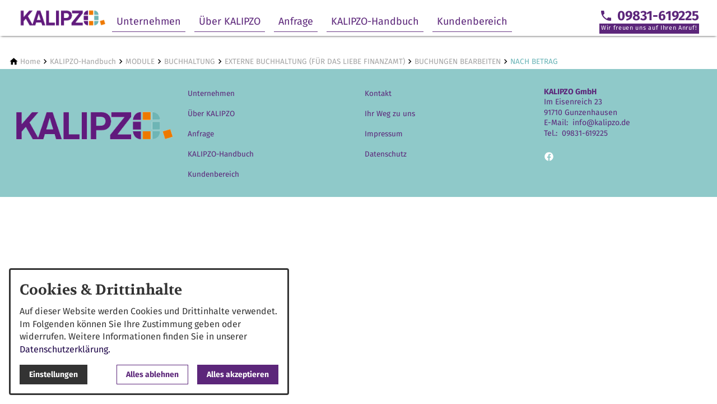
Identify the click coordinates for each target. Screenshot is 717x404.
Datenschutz (386, 154)
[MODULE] (140, 61)
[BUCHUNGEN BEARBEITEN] (458, 61)
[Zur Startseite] (63, 18)
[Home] (30, 61)
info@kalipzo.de (601, 122)
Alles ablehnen (152, 374)
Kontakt (378, 93)
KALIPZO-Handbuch (375, 21)
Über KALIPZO (229, 21)
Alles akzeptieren (238, 374)
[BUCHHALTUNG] (189, 61)
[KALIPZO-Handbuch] (83, 61)
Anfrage (295, 21)
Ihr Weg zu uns (390, 113)
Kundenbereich (472, 21)
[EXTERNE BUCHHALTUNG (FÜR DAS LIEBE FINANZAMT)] (315, 61)
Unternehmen (149, 21)
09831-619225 (585, 133)
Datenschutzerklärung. (65, 349)
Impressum (384, 134)
